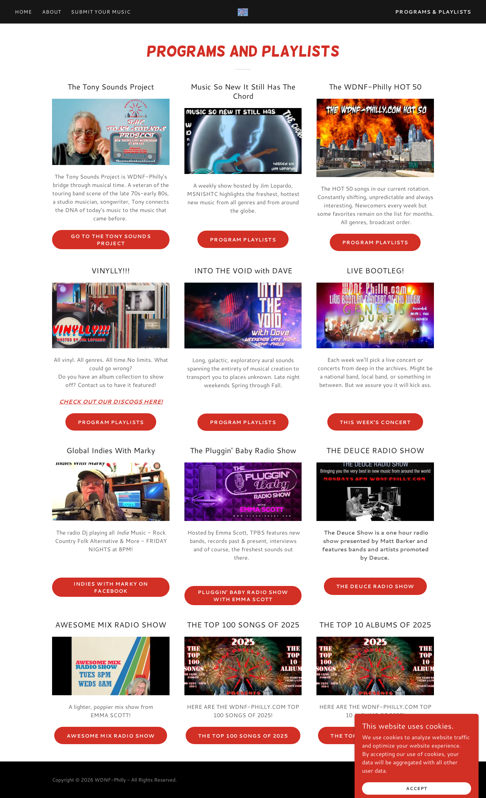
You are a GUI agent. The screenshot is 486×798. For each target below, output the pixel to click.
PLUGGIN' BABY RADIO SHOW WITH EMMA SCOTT (243, 595)
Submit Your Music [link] (100, 11)
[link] (243, 11)
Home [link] (23, 11)
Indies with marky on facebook (110, 587)
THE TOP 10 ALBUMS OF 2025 (375, 735)
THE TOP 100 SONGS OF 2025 (243, 735)
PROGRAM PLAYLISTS (243, 239)
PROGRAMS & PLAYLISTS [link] (433, 11)
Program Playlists (111, 422)
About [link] (51, 11)
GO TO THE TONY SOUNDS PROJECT (111, 239)
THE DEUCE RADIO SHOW (375, 586)
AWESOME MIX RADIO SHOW (111, 735)
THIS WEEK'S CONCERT (375, 422)
